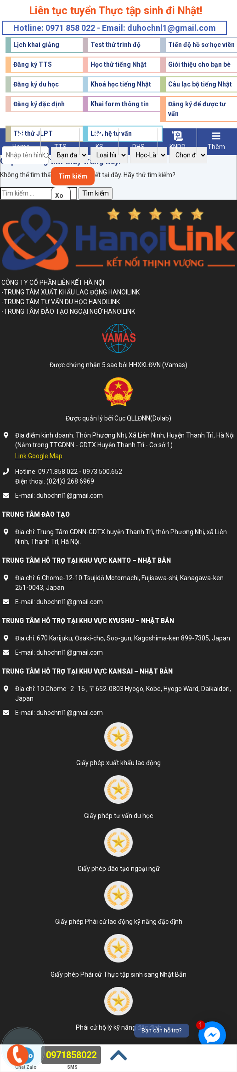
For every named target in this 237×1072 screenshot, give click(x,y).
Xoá (59, 198)
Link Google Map (38, 456)
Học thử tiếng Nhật (118, 64)
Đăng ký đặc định (39, 104)
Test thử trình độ (115, 44)
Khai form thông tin (119, 104)
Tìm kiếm (72, 176)
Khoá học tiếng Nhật (120, 84)
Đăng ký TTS (32, 64)
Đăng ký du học (36, 84)
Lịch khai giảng (36, 44)
